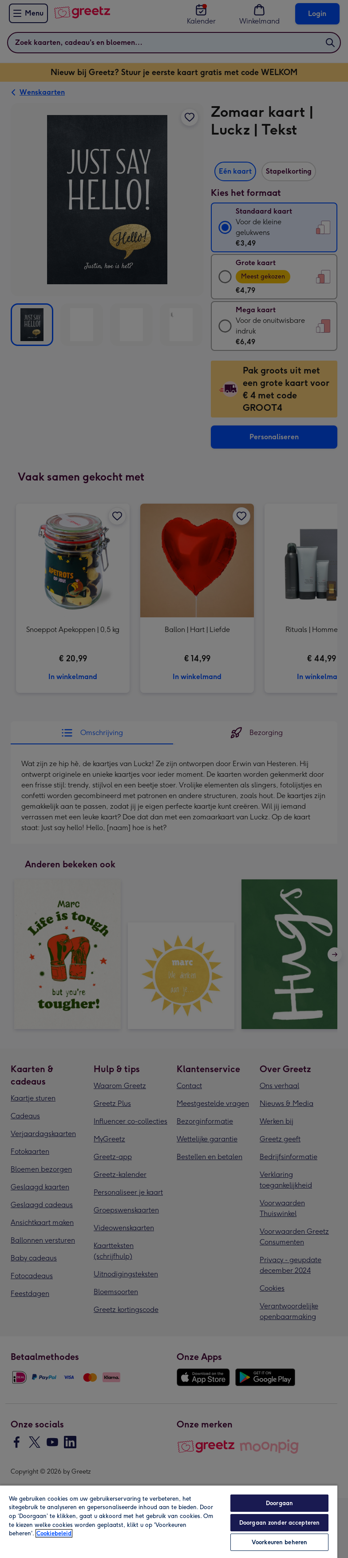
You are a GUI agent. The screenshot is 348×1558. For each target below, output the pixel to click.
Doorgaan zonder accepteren (279, 1522)
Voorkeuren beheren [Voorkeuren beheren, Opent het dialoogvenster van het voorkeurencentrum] (279, 1542)
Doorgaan (279, 1503)
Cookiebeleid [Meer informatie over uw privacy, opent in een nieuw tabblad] (53, 1533)
